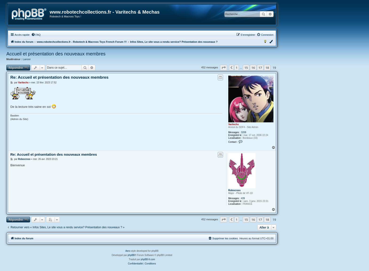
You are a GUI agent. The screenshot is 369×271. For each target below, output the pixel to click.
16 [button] (253, 68)
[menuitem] (36, 35)
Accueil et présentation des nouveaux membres (55, 53)
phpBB (131, 255)
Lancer (27, 59)
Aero (127, 251)
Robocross (234, 190)
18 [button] (267, 68)
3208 (243, 132)
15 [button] (246, 68)
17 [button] (260, 68)
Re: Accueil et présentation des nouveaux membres (59, 77)
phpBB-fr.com (148, 259)
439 (243, 198)
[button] (223, 67)
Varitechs (233, 124)
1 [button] (236, 68)
